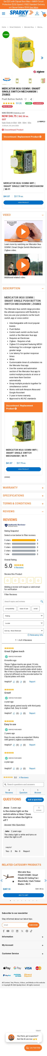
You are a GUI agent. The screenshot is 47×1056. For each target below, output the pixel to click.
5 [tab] (25, 900)
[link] (8, 777)
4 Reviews (24, 777)
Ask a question (35, 799)
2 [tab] (14, 900)
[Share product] (31, 99)
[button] (36, 13)
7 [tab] (33, 900)
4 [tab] (21, 900)
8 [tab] (36, 900)
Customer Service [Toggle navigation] (10, 953)
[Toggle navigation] (3, 13)
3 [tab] (18, 900)
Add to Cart (23, 895)
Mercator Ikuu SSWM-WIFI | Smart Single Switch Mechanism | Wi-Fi (23, 186)
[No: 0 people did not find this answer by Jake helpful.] (17, 851)
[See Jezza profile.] (6, 807)
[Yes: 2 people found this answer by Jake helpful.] (8, 851)
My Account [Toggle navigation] (7, 945)
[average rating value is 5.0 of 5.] (11, 103)
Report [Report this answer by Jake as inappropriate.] (26, 851)
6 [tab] (29, 900)
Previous (1, 880)
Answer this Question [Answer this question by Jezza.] (14, 825)
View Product (23, 202)
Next (45, 880)
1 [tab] (10, 900)
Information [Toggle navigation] (7, 936)
